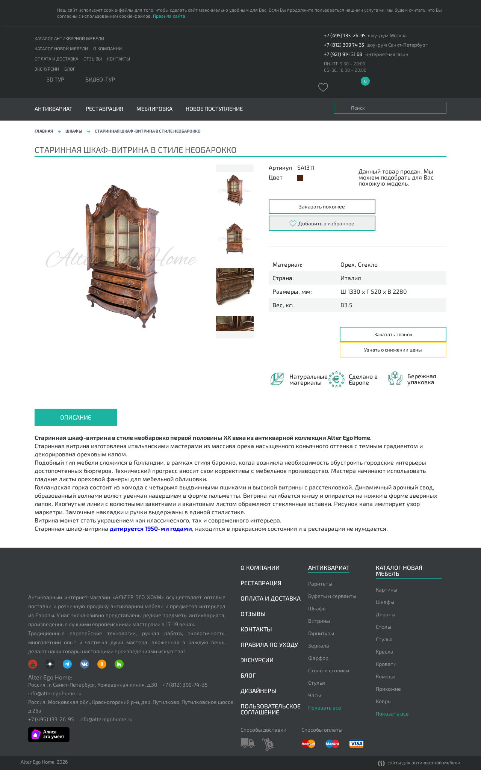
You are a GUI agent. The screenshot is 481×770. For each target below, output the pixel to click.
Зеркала (318, 645)
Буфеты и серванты (332, 596)
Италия (350, 278)
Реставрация (104, 109)
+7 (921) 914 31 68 (343, 54)
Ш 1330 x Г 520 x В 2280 (373, 291)
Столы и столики (328, 670)
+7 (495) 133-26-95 (345, 35)
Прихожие (388, 688)
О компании (107, 48)
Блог (69, 68)
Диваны (385, 614)
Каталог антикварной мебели (69, 38)
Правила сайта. (169, 15)
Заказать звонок (393, 334)
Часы (314, 695)
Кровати (386, 664)
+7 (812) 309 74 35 (344, 44)
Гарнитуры (321, 633)
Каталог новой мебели (61, 48)
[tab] (76, 417)
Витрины (319, 621)
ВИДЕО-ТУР (100, 80)
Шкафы (73, 130)
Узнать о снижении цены (393, 350)
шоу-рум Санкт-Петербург (397, 44)
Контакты (118, 58)
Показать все (324, 707)
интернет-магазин (386, 54)
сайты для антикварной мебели (419, 763)
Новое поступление (214, 109)
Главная (44, 130)
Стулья (316, 682)
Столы (383, 627)
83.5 (346, 305)
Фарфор (318, 658)
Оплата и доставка (56, 58)
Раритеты (320, 583)
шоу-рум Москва (387, 35)
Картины (386, 589)
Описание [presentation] (75, 417)
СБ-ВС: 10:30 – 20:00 (345, 70)
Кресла (384, 651)
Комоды (385, 676)
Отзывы (92, 58)
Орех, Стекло (359, 264)
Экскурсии (47, 68)
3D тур (55, 80)
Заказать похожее (322, 206)
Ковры (384, 701)
